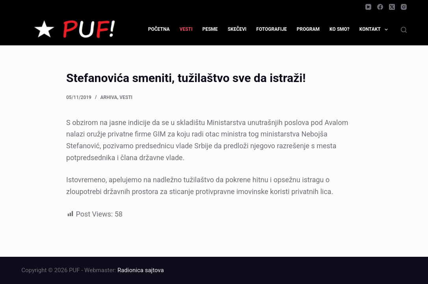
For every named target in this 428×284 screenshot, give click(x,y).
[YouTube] (368, 7)
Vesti (186, 29)
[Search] (404, 30)
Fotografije (271, 29)
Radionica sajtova (140, 270)
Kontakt (375, 29)
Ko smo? (339, 29)
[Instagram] (404, 7)
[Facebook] (380, 7)
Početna (159, 29)
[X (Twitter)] (392, 7)
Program (308, 29)
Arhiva (108, 97)
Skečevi (237, 29)
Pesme (210, 29)
